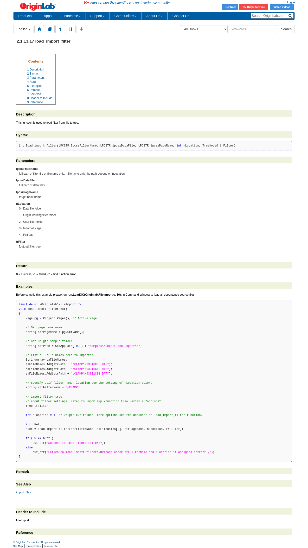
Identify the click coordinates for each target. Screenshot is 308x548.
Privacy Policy (33, 546)
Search (286, 29)
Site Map (18, 546)
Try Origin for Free (254, 7)
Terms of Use (51, 546)
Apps (49, 16)
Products (26, 16)
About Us (154, 16)
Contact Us (181, 16)
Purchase (72, 16)
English (23, 29)
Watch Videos (282, 7)
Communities (125, 16)
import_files (23, 492)
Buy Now (230, 7)
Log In (291, 2)
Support (97, 16)
